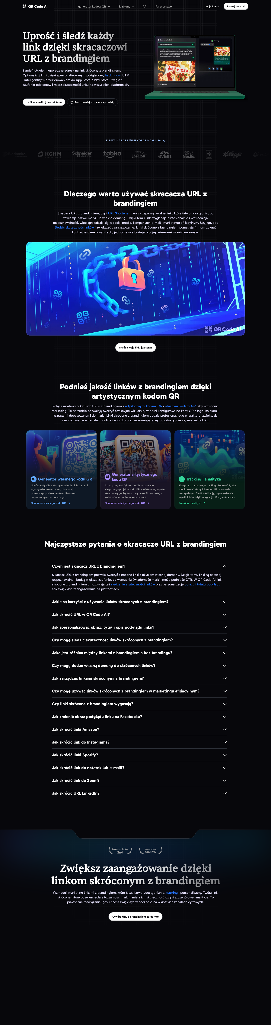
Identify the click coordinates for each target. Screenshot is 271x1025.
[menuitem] (94, 6)
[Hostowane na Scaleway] (150, 851)
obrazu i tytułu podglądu (202, 584)
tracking (172, 893)
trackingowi (113, 75)
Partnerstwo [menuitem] (163, 6)
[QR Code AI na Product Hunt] (120, 851)
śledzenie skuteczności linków (133, 584)
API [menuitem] (145, 6)
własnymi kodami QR (180, 406)
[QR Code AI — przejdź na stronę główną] (35, 6)
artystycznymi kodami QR (143, 406)
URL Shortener (118, 213)
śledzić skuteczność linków (74, 227)
